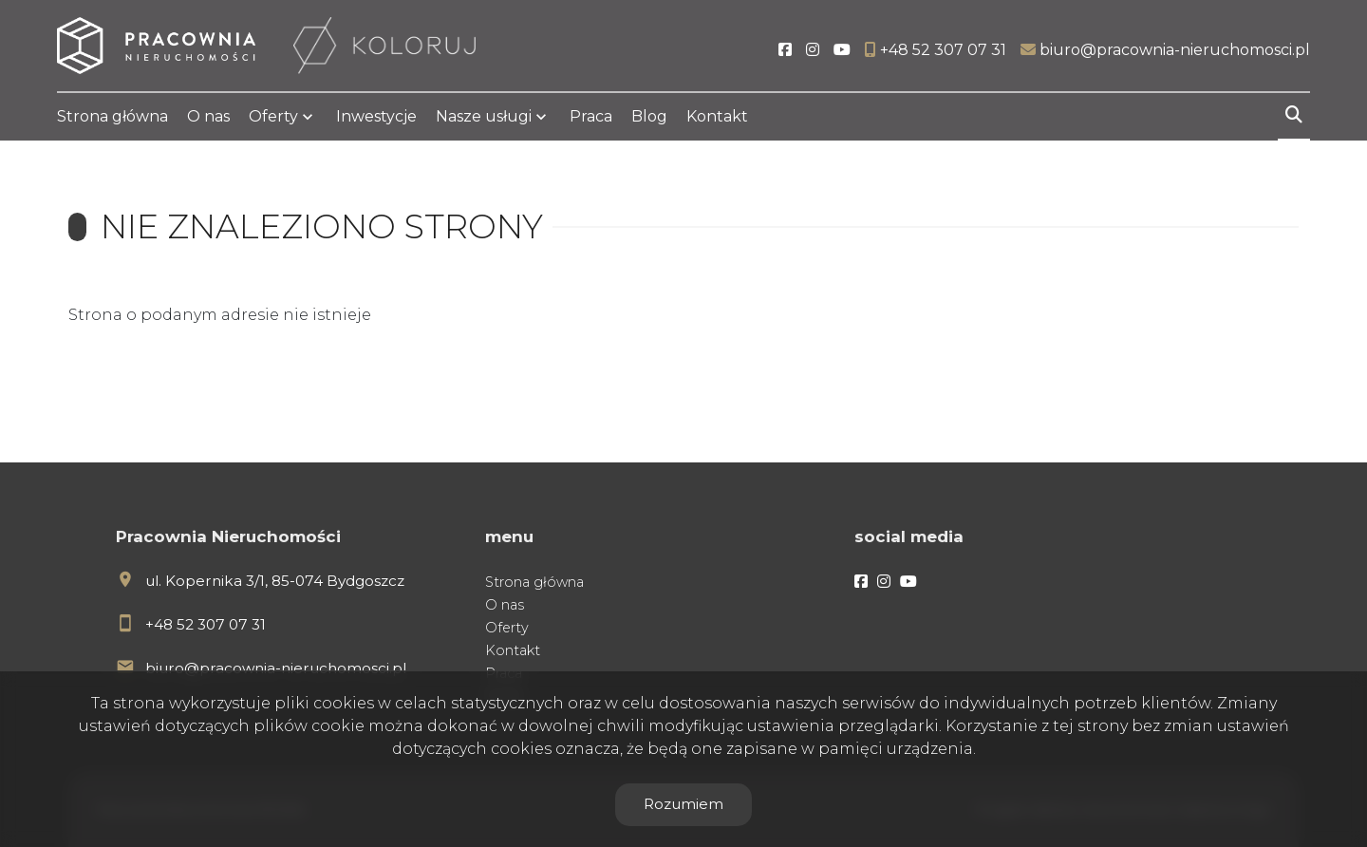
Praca (591, 116)
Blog (649, 116)
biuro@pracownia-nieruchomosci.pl (275, 668)
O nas (208, 116)
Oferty (273, 116)
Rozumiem (683, 804)
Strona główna (112, 116)
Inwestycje (376, 116)
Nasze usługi (484, 116)
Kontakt (717, 116)
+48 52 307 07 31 (205, 624)
